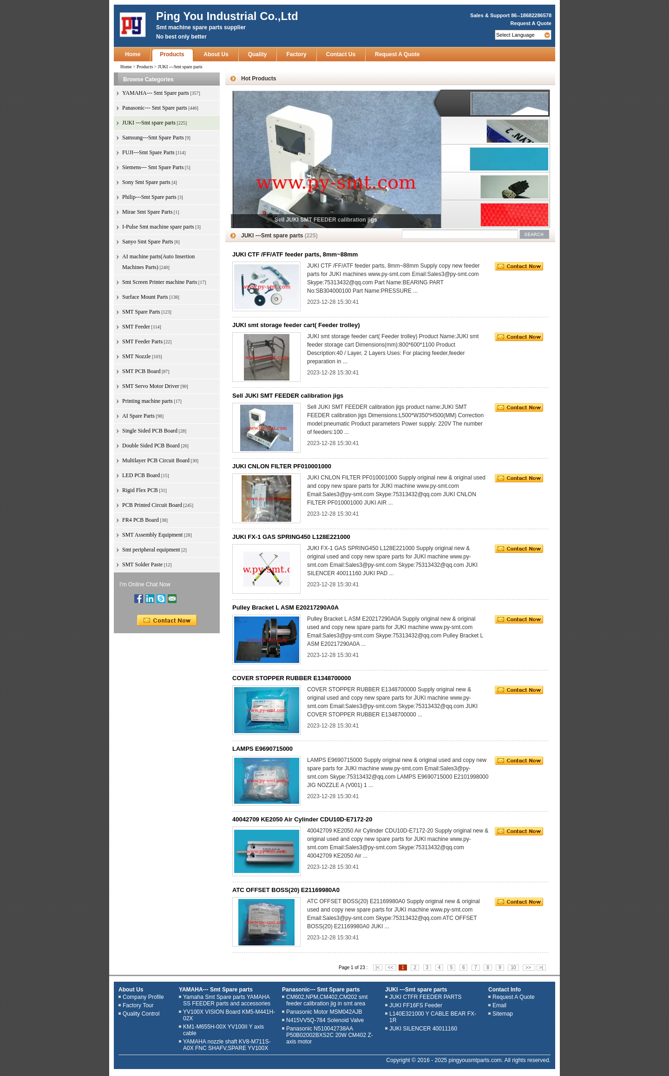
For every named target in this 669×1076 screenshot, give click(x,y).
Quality (257, 54)
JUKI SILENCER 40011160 (423, 1028)
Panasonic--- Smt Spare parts (321, 989)
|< (378, 967)
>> (528, 967)
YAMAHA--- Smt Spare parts (216, 989)
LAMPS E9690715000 (262, 748)
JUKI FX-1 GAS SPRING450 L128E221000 (291, 536)
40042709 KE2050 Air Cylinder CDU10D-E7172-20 (302, 819)
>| (541, 967)
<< (391, 967)
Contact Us (340, 54)
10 (513, 967)
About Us (215, 54)
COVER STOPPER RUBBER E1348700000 (291, 678)
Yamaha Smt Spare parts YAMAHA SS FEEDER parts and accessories (226, 1000)
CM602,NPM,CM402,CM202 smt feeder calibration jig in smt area (326, 1000)
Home (132, 54)
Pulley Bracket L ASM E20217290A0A (285, 607)
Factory (296, 54)
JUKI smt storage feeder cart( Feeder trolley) (296, 324)
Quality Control (141, 1013)
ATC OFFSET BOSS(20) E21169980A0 (286, 889)
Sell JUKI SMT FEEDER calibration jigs (287, 395)
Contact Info (504, 989)
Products (172, 54)
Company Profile (143, 997)
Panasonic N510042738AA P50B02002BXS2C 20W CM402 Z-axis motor (329, 1035)
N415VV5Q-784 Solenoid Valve (325, 1020)
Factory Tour (138, 1005)
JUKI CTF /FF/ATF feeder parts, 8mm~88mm (295, 254)
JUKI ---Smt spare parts (416, 989)
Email (499, 1005)
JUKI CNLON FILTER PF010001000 (281, 466)
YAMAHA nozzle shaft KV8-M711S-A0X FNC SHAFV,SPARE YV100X (227, 1044)
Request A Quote (531, 23)
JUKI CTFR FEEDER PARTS (425, 997)
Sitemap (502, 1013)
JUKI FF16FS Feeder (415, 1005)
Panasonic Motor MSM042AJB (324, 1012)
